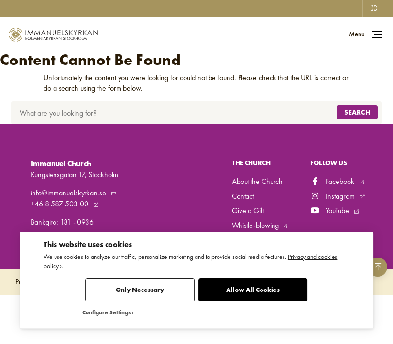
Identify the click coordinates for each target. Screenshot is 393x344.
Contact (243, 196)
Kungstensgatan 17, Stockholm (74, 175)
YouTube (330, 210)
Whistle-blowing (255, 225)
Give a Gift (248, 210)
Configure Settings (106, 312)
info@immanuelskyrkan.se (69, 193)
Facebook (333, 181)
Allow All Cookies (253, 290)
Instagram (333, 196)
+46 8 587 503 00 (60, 204)
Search (357, 112)
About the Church (257, 181)
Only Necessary (140, 290)
